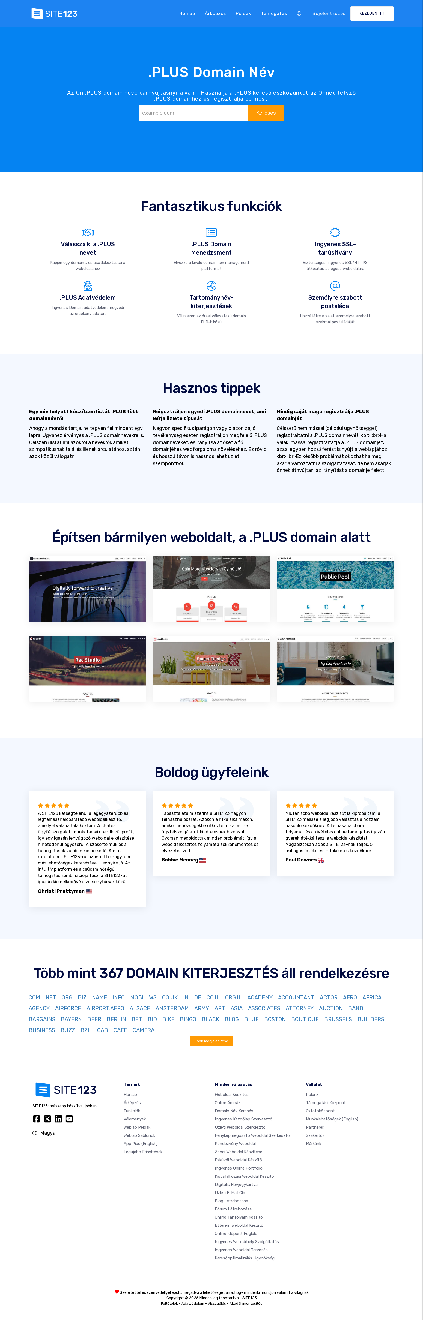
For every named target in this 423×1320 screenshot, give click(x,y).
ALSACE (140, 1008)
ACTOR (329, 997)
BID (152, 1019)
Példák (243, 13)
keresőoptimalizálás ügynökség (245, 1258)
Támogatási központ (326, 1102)
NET (51, 997)
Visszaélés (217, 1303)
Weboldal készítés (232, 1094)
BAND (355, 1008)
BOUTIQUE (305, 1019)
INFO (118, 997)
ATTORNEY (300, 1008)
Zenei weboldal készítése (238, 1151)
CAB (102, 1030)
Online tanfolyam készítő (239, 1217)
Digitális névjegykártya (236, 1184)
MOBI (137, 997)
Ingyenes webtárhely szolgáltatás (247, 1241)
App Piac (140, 1143)
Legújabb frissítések (143, 1151)
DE (197, 997)
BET (137, 1019)
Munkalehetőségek (332, 1119)
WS (153, 997)
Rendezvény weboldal (235, 1143)
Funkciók (132, 1110)
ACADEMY (260, 997)
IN (186, 997)
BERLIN (116, 1019)
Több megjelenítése (211, 1041)
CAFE (120, 1030)
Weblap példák (137, 1127)
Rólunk (312, 1094)
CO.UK (170, 997)
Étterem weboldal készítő (239, 1225)
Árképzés (215, 13)
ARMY (201, 1008)
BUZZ (68, 1030)
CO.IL (213, 997)
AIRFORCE (68, 1008)
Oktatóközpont (320, 1110)
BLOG (232, 1019)
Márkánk (313, 1143)
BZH (86, 1030)
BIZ (82, 997)
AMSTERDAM (172, 1008)
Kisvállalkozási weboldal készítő (244, 1176)
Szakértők (315, 1135)
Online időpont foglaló (236, 1233)
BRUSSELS (338, 1019)
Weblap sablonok (139, 1135)
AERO (350, 997)
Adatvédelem (192, 1303)
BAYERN (71, 1019)
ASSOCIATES (264, 1008)
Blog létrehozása (231, 1200)
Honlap (187, 13)
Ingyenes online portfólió (239, 1168)
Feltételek (169, 1303)
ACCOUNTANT (296, 997)
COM (34, 997)
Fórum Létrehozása (233, 1209)
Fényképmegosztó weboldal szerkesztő (252, 1135)
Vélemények (135, 1119)
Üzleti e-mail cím (230, 1192)
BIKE (168, 1019)
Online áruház (227, 1102)
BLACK (210, 1019)
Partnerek (315, 1127)
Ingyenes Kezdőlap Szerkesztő (243, 1119)
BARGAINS (42, 1019)
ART (220, 1008)
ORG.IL (233, 997)
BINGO (188, 1019)
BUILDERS (371, 1019)
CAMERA (143, 1030)
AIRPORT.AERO (105, 1008)
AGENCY (39, 1008)
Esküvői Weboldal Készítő (238, 1160)
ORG (67, 997)
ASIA (237, 1008)
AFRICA (372, 997)
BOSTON (275, 1019)
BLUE (251, 1019)
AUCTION (331, 1008)
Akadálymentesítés (246, 1303)
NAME (99, 997)
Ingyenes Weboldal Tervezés (241, 1249)
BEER (94, 1019)
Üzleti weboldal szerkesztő (240, 1127)
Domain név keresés (234, 1110)
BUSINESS (42, 1030)
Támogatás (274, 13)
